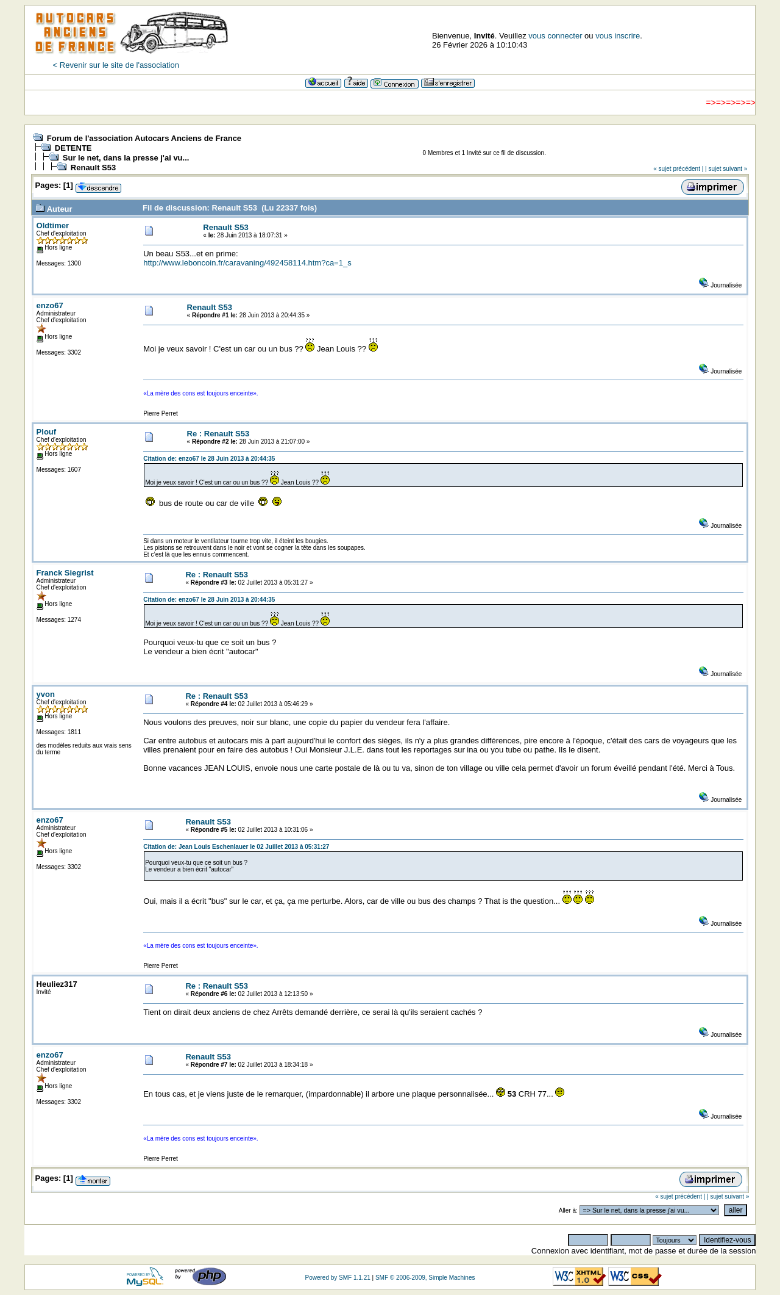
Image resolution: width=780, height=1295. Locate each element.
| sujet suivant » (726, 168)
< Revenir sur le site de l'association (116, 65)
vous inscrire (617, 35)
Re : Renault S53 (218, 433)
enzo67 (50, 305)
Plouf (47, 431)
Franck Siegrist (65, 572)
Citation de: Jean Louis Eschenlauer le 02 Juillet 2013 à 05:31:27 (236, 846)
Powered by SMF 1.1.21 (337, 1277)
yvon (46, 694)
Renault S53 (93, 167)
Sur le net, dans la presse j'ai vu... (126, 157)
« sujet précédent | (678, 168)
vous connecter (555, 35)
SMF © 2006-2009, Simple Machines (425, 1277)
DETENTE (73, 148)
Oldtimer (53, 225)
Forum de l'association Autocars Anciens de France (144, 138)
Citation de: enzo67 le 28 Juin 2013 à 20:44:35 (209, 458)
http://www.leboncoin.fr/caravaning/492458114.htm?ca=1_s (247, 262)
